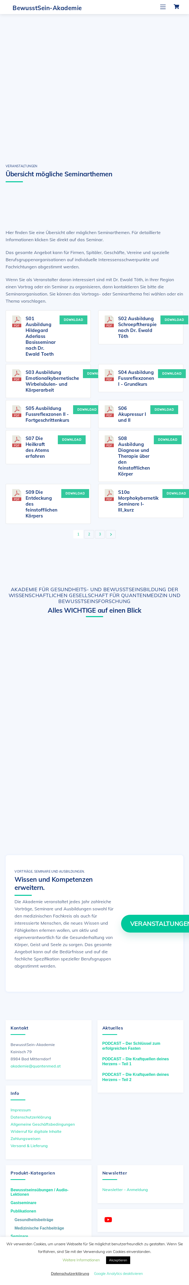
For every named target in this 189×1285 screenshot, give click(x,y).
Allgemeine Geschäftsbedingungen (43, 1124)
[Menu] (163, 7)
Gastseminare (23, 1203)
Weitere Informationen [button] (81, 1260)
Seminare (19, 1236)
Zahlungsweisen (25, 1138)
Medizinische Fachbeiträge (39, 1228)
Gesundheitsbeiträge (34, 1220)
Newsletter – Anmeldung (125, 1189)
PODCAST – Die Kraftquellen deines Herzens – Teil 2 (135, 1077)
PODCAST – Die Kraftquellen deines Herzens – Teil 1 (135, 1061)
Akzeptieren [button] (118, 1260)
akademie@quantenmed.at (36, 1066)
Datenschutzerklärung (31, 1117)
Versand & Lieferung (29, 1145)
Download (73, 320)
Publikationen (23, 1211)
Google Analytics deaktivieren (118, 1273)
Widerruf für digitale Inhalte (36, 1131)
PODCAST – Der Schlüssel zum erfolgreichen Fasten (131, 1046)
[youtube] (109, 1219)
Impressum (21, 1109)
